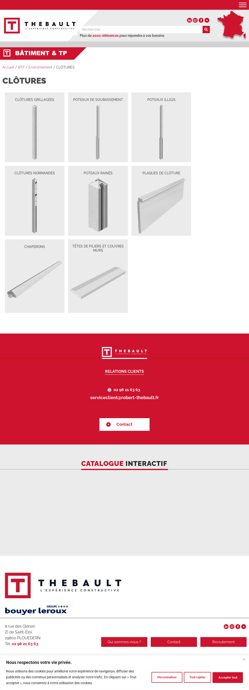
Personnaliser (154, 677)
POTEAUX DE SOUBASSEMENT (98, 100)
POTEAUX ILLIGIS (161, 100)
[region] (124, 672)
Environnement (40, 67)
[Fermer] (244, 659)
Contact (124, 424)
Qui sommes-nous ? (121, 642)
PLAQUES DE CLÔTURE (161, 173)
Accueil (8, 67)
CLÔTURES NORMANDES (34, 173)
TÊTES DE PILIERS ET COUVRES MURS (98, 248)
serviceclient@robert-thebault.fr (124, 397)
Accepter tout (225, 677)
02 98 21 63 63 (127, 389)
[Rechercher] (206, 29)
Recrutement (223, 642)
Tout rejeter (190, 677)
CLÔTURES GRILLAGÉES (34, 100)
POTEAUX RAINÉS (98, 173)
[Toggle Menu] (243, 4)
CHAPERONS (34, 247)
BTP (21, 67)
